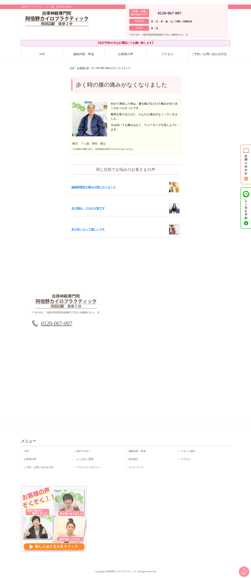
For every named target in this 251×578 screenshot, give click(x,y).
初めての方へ (83, 452)
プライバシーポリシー (88, 469)
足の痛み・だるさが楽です (88, 208)
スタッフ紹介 (188, 452)
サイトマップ (136, 469)
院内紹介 (133, 460)
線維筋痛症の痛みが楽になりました (93, 187)
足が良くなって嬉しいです (88, 229)
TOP (42, 54)
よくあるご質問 (84, 460)
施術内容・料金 (83, 54)
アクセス (167, 54)
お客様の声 (125, 54)
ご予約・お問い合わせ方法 (38, 469)
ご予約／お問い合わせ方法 (209, 54)
